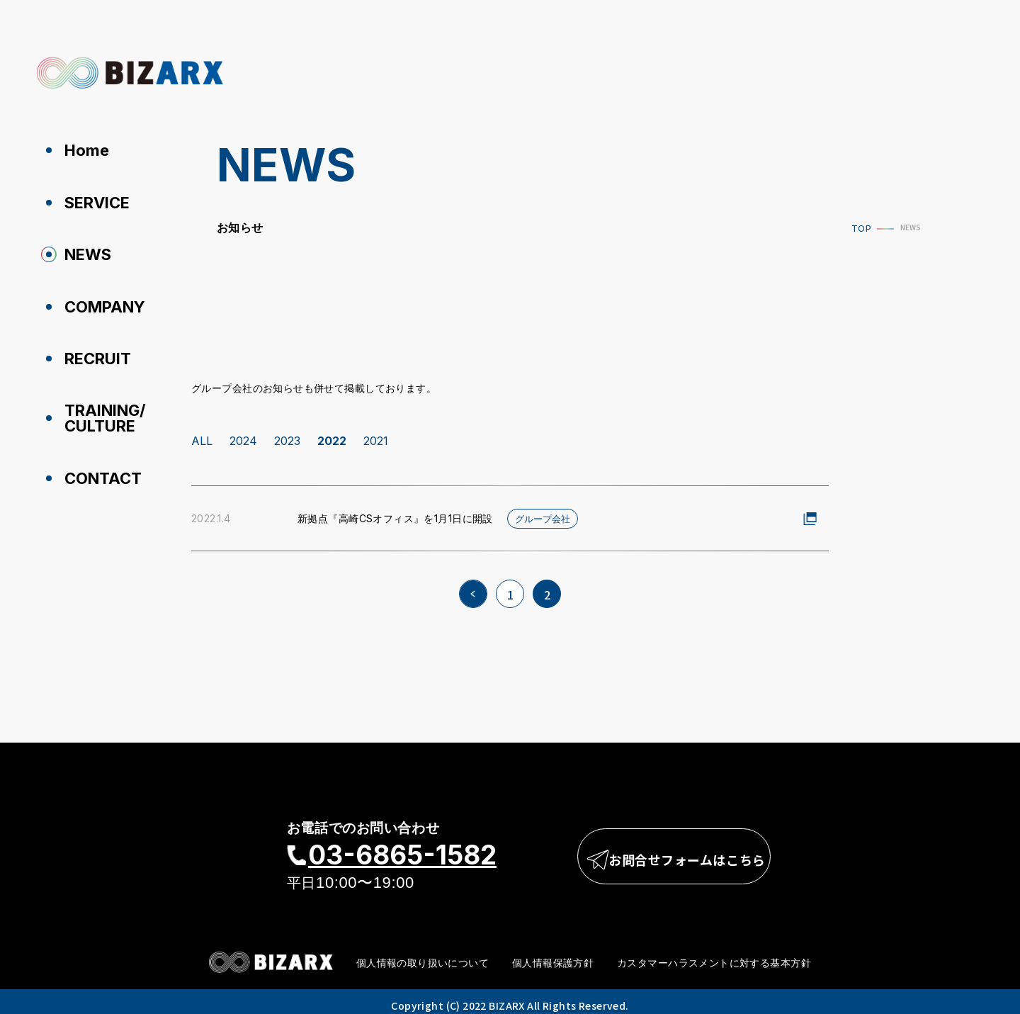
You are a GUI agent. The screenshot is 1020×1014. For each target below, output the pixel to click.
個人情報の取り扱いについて (422, 956)
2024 (243, 434)
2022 (331, 434)
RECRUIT (92, 354)
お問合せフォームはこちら (677, 850)
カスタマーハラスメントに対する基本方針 (714, 956)
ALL (201, 434)
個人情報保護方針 (553, 956)
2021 (375, 434)
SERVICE (91, 201)
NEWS (82, 252)
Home (81, 150)
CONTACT (97, 472)
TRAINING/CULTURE (99, 413)
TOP (856, 228)
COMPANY (99, 303)
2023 (287, 434)
